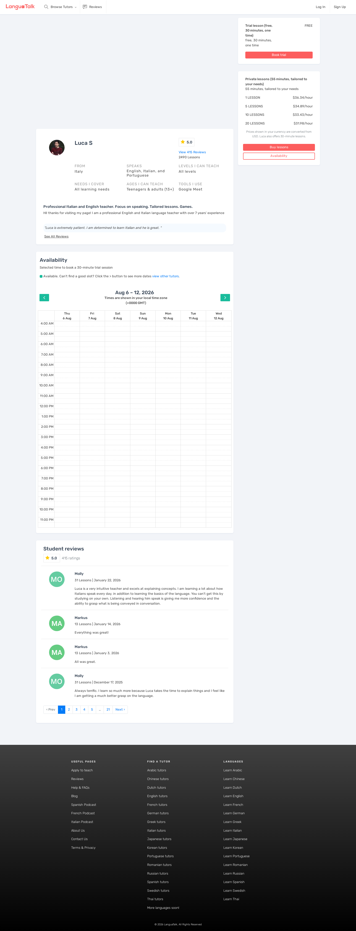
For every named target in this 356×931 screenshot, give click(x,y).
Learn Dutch (232, 788)
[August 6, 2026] (67, 316)
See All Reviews (56, 236)
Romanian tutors (159, 865)
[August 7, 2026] (92, 316)
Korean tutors (157, 848)
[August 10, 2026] (168, 316)
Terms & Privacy (83, 848)
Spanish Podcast (83, 805)
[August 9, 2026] (143, 316)
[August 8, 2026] (118, 316)
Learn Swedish (234, 891)
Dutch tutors (156, 788)
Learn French (233, 805)
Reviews (77, 779)
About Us (78, 831)
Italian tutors (156, 831)
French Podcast (83, 813)
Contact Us (79, 839)
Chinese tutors (158, 779)
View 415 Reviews (192, 152)
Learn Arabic (232, 770)
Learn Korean (233, 848)
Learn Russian (233, 873)
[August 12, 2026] (218, 316)
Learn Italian (232, 831)
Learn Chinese (234, 779)
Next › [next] (120, 709)
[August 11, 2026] (193, 316)
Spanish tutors (158, 882)
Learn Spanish (234, 882)
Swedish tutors (158, 891)
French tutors (157, 805)
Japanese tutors (159, 839)
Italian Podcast (82, 822)
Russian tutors (157, 873)
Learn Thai (231, 899)
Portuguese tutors (160, 856)
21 (108, 709)
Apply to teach (82, 770)
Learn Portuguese (236, 856)
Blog (74, 796)
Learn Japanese (235, 839)
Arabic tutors (156, 770)
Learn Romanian (235, 865)
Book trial (279, 55)
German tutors (158, 813)
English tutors (157, 796)
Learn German (234, 813)
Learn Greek (232, 822)
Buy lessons (279, 147)
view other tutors (165, 276)
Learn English (233, 796)
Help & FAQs (80, 788)
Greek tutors (156, 822)
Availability (278, 156)
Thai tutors (155, 899)
